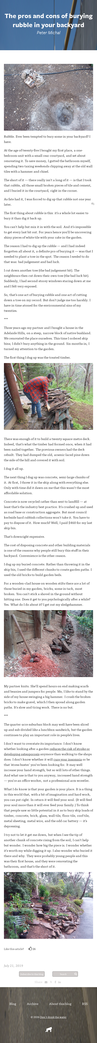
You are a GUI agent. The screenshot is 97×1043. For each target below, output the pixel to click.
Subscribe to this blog (31, 974)
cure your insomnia (68, 759)
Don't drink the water (53, 1017)
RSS (85, 1003)
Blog (12, 1003)
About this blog (60, 1003)
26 (32, 949)
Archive (32, 1003)
